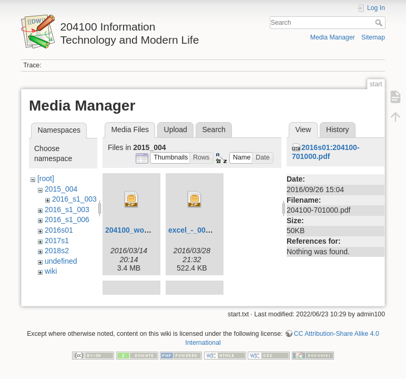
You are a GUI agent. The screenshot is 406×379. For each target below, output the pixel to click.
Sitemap (373, 37)
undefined (61, 261)
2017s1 (57, 240)
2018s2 (57, 250)
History (337, 129)
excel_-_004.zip (195, 230)
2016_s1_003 (74, 199)
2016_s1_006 (67, 219)
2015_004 (61, 189)
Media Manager (332, 37)
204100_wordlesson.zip (146, 230)
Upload (175, 129)
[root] (45, 178)
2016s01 (59, 230)
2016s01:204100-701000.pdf (326, 152)
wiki (51, 271)
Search (380, 22)
